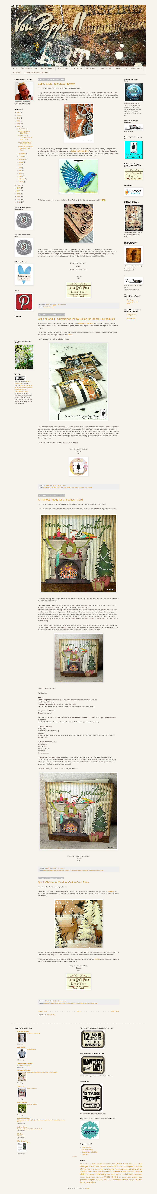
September (22, 159)
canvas (137, 1171)
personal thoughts (87, 1180)
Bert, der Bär (131, 318)
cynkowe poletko (23, 1031)
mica (101, 1177)
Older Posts (115, 1011)
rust (105, 1180)
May (20, 170)
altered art (136, 1169)
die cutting (50, 870)
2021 (19, 121)
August (21, 162)
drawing (91, 1174)
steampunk (117, 1180)
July (20, 165)
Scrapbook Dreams (23, 1070)
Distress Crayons (59, 870)
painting (134, 1177)
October (21, 156)
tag (136, 1179)
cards (44, 870)
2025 (19, 112)
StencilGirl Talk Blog (85, 323)
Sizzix (92, 870)
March (21, 176)
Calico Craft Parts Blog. (80, 151)
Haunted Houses (87, 1150)
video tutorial (88, 487)
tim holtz (96, 870)
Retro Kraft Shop (101, 1166)
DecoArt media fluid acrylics (79, 1003)
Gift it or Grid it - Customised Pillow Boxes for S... (25, 137)
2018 (19, 185)
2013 (19, 199)
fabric (108, 1174)
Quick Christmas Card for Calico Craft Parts (63, 882)
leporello (82, 1177)
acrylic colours (115, 1169)
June (20, 168)
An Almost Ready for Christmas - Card (60, 499)
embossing (86, 870)
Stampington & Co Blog (89, 1152)
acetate (106, 1169)
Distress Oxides (69, 870)
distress (84, 1174)
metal (88, 1177)
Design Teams (136, 68)
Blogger (87, 1188)
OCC (140, 1164)
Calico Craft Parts (48, 307)
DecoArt (53, 487)
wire (94, 1182)
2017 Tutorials (91, 68)
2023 (19, 115)
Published (17, 72)
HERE (103, 200)
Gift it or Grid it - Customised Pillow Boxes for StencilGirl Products (76, 318)
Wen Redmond (22, 1141)
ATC (94, 1164)
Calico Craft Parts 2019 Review (56, 83)
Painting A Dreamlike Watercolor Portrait (29, 1129)
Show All (74, 1156)
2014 (19, 196)
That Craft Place (92, 1169)
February (22, 179)
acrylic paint (46, 487)
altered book (97, 1171)
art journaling (107, 1171)
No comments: (62, 304)
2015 (19, 194)
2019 (19, 126)
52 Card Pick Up (85, 1164)
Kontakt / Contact (121, 68)
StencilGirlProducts (68, 487)
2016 (19, 191)
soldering (110, 1180)
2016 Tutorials (77, 68)
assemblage (117, 1171)
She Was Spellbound (23, 1065)
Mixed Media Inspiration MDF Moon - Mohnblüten (42, 1072)
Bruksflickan (21, 1047)
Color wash (110, 1164)
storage (131, 1180)
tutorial (82, 487)
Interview (135, 1164)
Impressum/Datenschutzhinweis (36, 72)
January (21, 182)
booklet (125, 1171)
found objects (116, 1174)
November (22, 154)
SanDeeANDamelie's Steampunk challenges (124, 1166)
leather (140, 1174)
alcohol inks (126, 1169)
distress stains (78, 870)
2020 (19, 124)
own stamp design (125, 1177)
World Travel (21, 1136)
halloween (129, 1174)
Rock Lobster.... (32, 1088)
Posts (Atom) (51, 1015)
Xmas (101, 870)
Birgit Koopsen (87, 1147)
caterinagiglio (22, 1102)
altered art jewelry (86, 1171)
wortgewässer (131, 315)
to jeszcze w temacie (33, 1033)
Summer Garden (32, 1104)
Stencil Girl (59, 487)
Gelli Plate (128, 1164)
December (22, 129)
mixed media (111, 1177)
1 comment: (61, 868)
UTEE (101, 1169)
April (20, 173)
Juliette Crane (22, 1127)
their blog (111, 891)
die (141, 1171)
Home (15, 68)
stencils (77, 487)
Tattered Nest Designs (24, 1063)
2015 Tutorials (62, 68)
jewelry (136, 1174)
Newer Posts (42, 1011)
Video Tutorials (105, 68)
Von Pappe (130, 300)
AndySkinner (100, 1164)
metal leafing (95, 1177)
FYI (28, 1143)
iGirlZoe (20, 1134)
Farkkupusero (31, 1049)
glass (123, 1174)
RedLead (92, 1166)
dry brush (90, 1003)
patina (140, 1177)
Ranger (84, 1166)
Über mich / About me (29, 68)
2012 (19, 202)
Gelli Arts (85, 1154)
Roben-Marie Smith (23, 1118)
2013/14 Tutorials (47, 68)
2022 (19, 118)
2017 (19, 188)
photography (99, 1180)
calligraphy (131, 1171)
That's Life (21, 1086)
